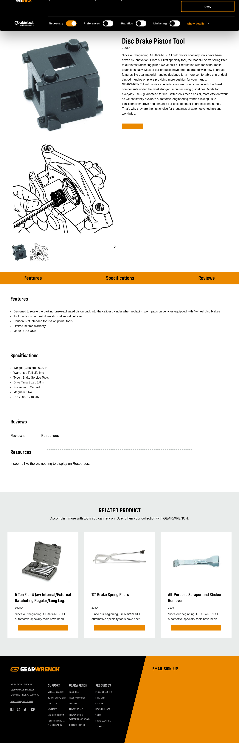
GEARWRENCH (78, 685)
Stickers (99, 726)
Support (54, 685)
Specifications (120, 278)
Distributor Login (56, 715)
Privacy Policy (76, 709)
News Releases (102, 709)
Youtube (32, 709)
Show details (196, 51)
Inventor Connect (77, 697)
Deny (207, 34)
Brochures (100, 697)
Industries (74, 692)
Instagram (18, 709)
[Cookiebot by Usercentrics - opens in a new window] (24, 51)
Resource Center (103, 692)
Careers (73, 703)
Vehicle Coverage (56, 692)
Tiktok (25, 709)
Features (33, 278)
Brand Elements (103, 720)
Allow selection (208, 22)
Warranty (52, 709)
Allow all (208, 9)
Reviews (206, 278)
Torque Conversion (57, 697)
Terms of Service (77, 725)
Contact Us (53, 703)
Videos (98, 715)
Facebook (11, 709)
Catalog (99, 703)
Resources (50, 435)
